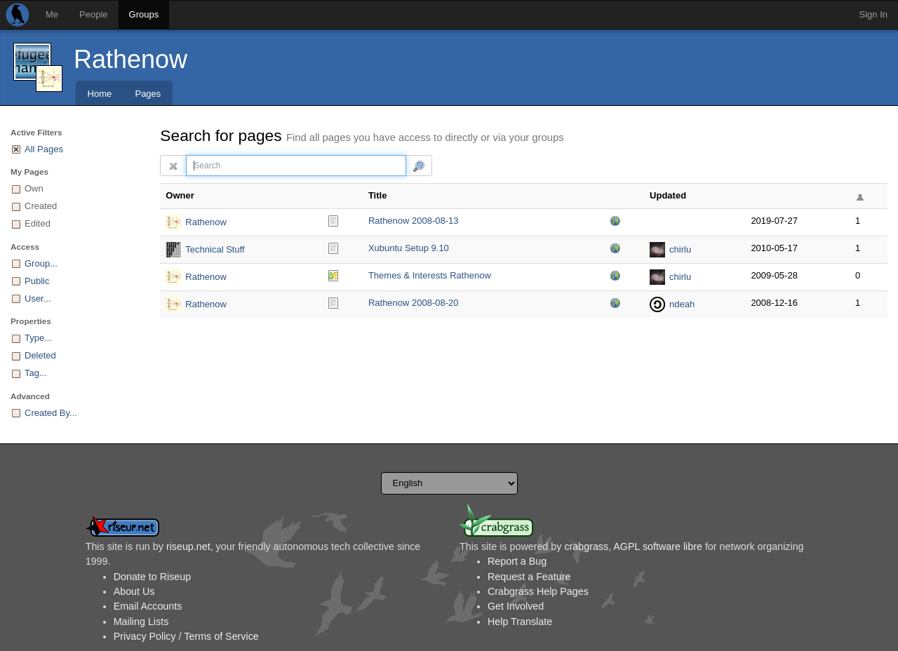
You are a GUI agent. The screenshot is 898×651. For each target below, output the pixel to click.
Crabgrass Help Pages (538, 591)
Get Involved (516, 606)
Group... (41, 263)
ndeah (682, 304)
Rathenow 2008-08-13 (413, 220)
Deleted (40, 355)
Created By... (51, 413)
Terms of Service (221, 636)
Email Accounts (148, 606)
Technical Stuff (214, 249)
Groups (144, 14)
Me (52, 14)
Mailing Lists (141, 621)
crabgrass (586, 546)
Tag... (36, 373)
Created (41, 206)
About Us (134, 591)
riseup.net (188, 546)
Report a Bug (517, 561)
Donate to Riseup (152, 576)
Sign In (873, 14)
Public (37, 281)
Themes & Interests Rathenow (429, 275)
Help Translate (520, 621)
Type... (38, 338)
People (93, 14)
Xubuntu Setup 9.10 (408, 248)
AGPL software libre (657, 546)
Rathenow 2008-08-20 (413, 302)
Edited (38, 223)
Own (34, 188)
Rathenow (130, 59)
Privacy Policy (145, 636)
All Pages (44, 149)
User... (38, 298)
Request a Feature (529, 576)
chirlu (680, 249)
